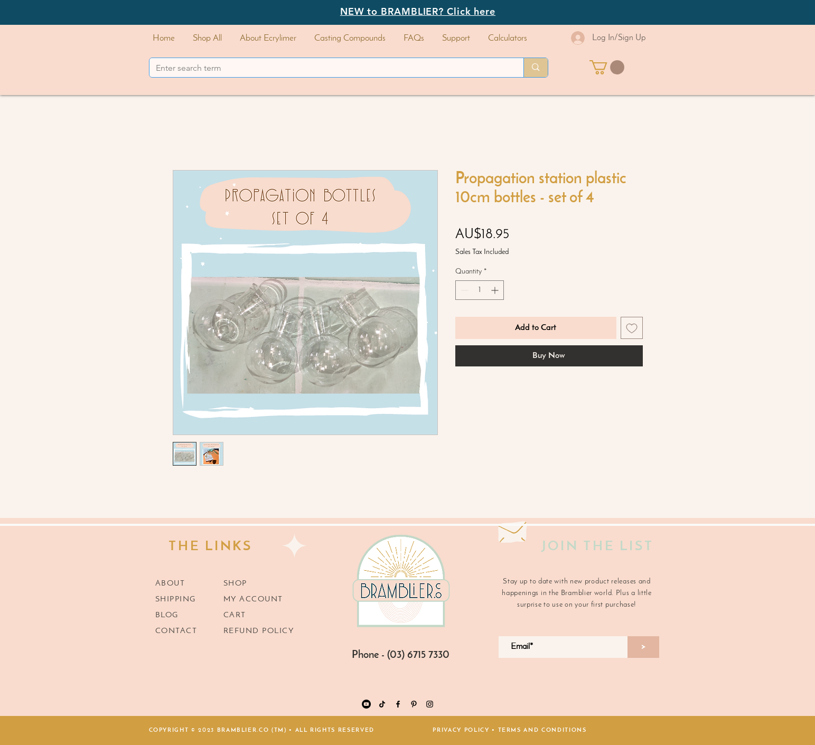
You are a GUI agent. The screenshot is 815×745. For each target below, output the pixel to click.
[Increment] (495, 290)
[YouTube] (366, 704)
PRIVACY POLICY (461, 730)
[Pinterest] (413, 704)
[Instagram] (429, 704)
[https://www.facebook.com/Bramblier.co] (398, 704)
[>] (643, 647)
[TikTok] (382, 704)
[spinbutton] (479, 290)
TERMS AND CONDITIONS (542, 730)
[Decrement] (463, 290)
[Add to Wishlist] (632, 328)
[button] (350, 38)
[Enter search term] (329, 68)
